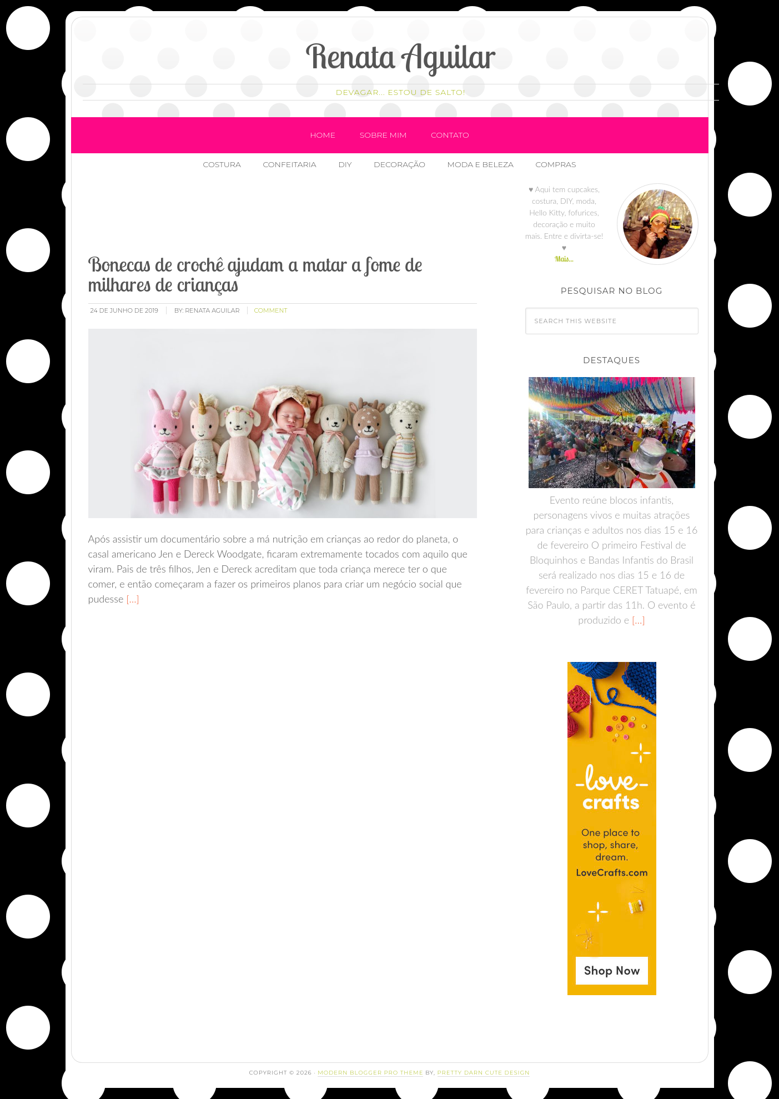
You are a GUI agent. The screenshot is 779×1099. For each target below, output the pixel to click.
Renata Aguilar (400, 56)
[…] (131, 599)
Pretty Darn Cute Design (484, 1072)
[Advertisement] (289, 216)
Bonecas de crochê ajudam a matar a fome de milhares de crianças (255, 274)
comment (270, 310)
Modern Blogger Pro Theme (370, 1072)
